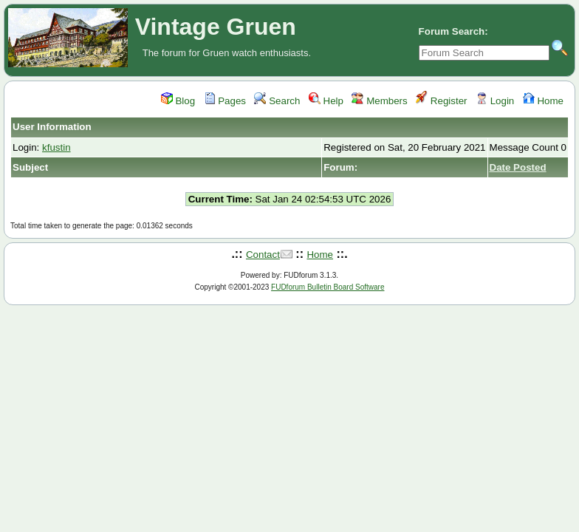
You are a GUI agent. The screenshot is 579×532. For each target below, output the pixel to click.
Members (379, 100)
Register (441, 100)
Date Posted (518, 167)
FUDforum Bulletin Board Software (327, 287)
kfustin (56, 147)
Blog (178, 100)
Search (277, 100)
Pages (225, 100)
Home (543, 100)
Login (495, 100)
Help (326, 100)
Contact (263, 254)
